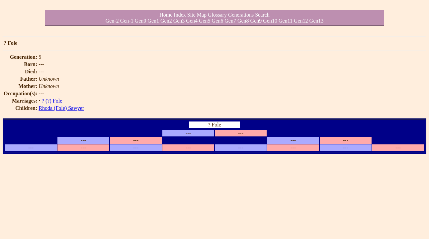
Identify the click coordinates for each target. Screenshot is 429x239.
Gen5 (205, 21)
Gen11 (286, 21)
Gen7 (230, 21)
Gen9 (256, 21)
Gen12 (301, 21)
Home (165, 15)
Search (262, 15)
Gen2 (166, 21)
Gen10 (270, 21)
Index (180, 15)
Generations (241, 15)
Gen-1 (126, 21)
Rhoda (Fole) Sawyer (61, 108)
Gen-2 (112, 21)
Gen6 (217, 21)
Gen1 (153, 21)
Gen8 (243, 21)
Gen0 (140, 21)
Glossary (217, 15)
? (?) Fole (52, 101)
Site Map (197, 15)
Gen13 (316, 21)
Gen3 (179, 21)
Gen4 (192, 21)
